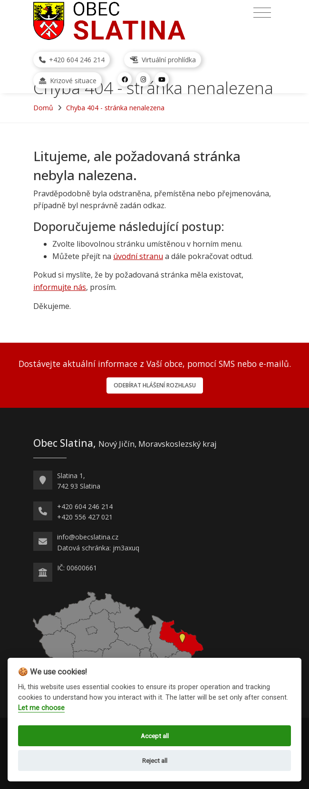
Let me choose (41, 708)
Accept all (155, 736)
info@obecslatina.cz (87, 536)
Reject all (154, 760)
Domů (43, 107)
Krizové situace (68, 80)
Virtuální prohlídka (163, 59)
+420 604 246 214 (72, 59)
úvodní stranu (138, 256)
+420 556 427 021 (85, 516)
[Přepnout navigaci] (262, 12)
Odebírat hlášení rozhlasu (155, 385)
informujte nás (59, 287)
